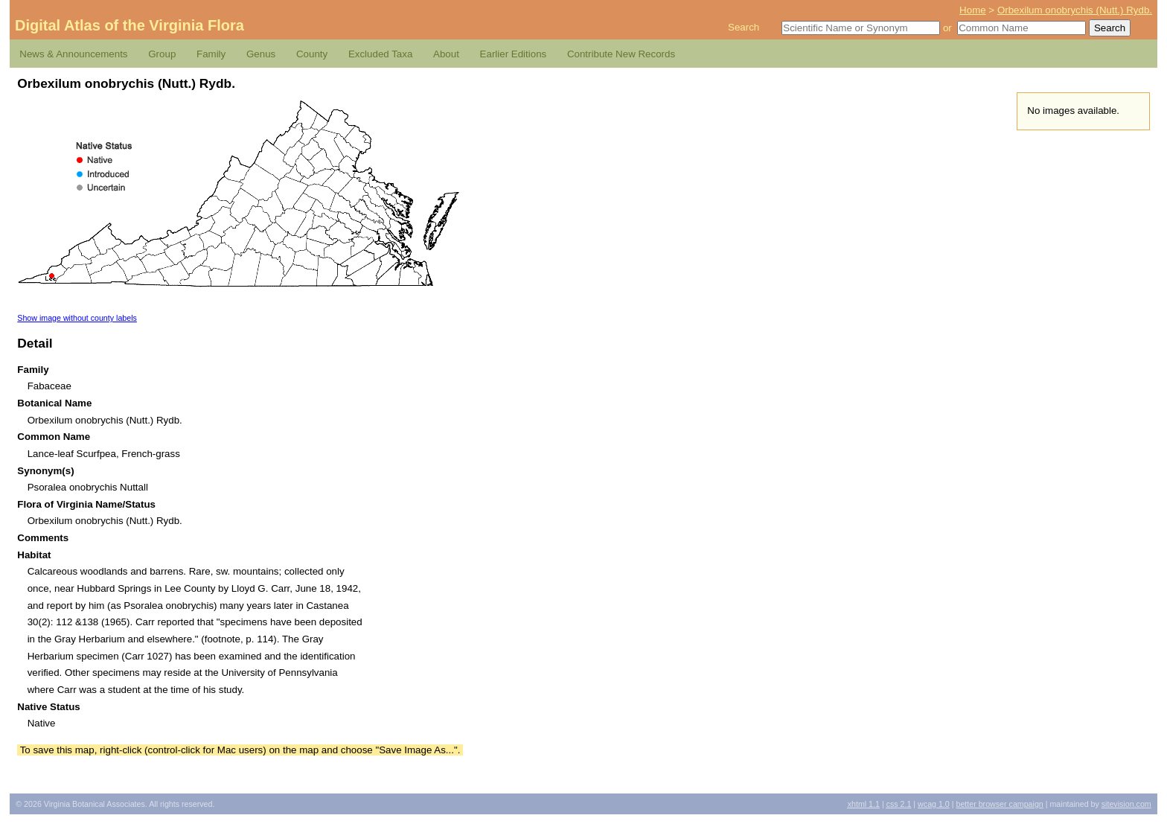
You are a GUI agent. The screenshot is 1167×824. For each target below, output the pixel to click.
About (446, 54)
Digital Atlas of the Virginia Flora (129, 25)
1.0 (934, 803)
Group (162, 54)
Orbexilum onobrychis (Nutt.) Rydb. (1074, 10)
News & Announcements (73, 54)
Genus (260, 54)
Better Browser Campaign (999, 803)
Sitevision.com (1126, 803)
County (311, 54)
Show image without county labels (77, 317)
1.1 (864, 803)
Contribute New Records (621, 54)
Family (211, 54)
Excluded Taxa (380, 54)
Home (972, 10)
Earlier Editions (513, 54)
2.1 (899, 803)
